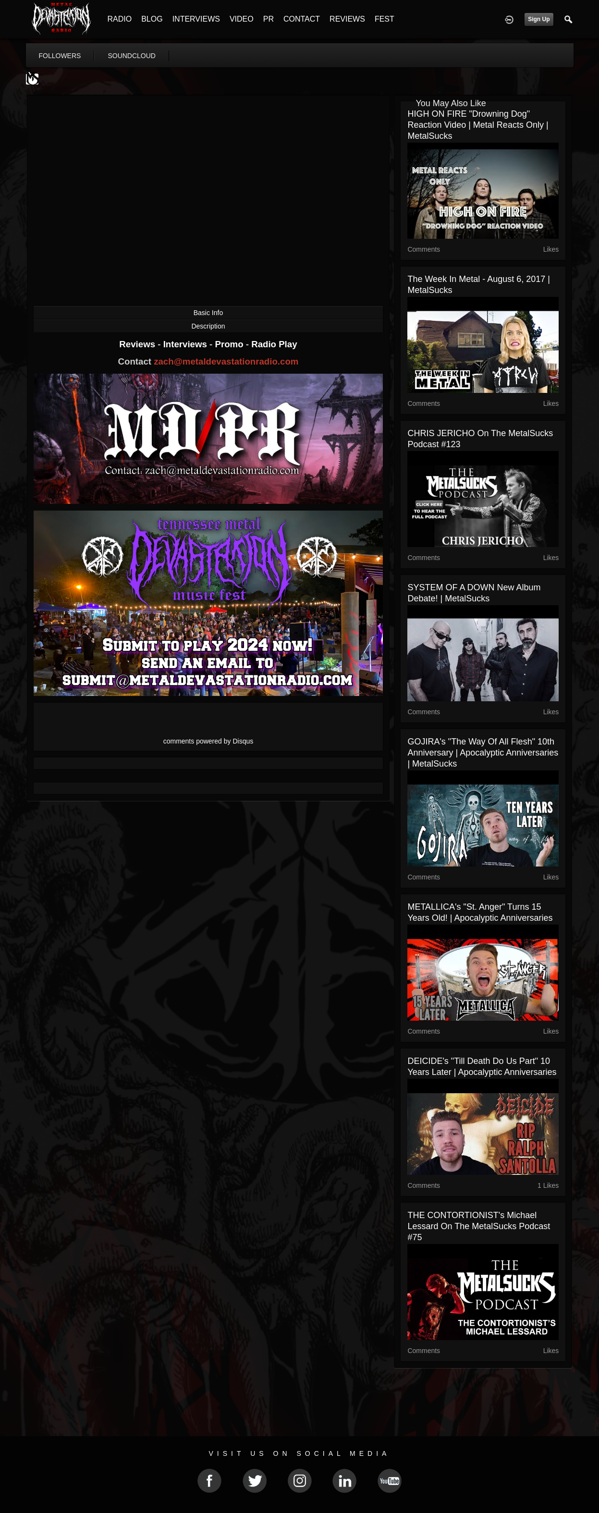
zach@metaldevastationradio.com (226, 361)
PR (268, 19)
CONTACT (301, 19)
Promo (230, 344)
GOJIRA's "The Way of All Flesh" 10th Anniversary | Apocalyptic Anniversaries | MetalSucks (482, 753)
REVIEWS (347, 19)
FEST (384, 19)
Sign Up (539, 19)
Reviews (138, 344)
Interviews (186, 344)
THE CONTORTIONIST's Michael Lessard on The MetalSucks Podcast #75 (478, 1226)
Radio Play (274, 344)
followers (60, 56)
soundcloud (132, 56)
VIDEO (242, 19)
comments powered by (208, 741)
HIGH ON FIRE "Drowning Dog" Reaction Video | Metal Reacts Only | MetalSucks (477, 125)
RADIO (120, 19)
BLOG (151, 19)
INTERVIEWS (196, 19)
